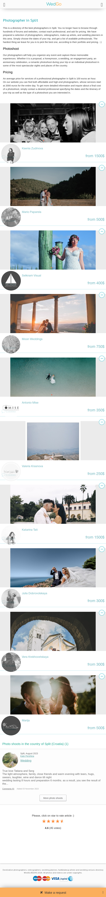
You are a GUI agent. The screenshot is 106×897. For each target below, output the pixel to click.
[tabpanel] (53, 122)
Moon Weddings (32, 339)
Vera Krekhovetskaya (35, 657)
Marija (26, 720)
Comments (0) (8, 789)
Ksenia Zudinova (32, 148)
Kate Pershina (27, 756)
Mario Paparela (31, 212)
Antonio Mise (30, 403)
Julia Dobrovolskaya (34, 593)
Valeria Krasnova (32, 466)
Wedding (25, 760)
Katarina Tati (30, 530)
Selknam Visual (31, 275)
